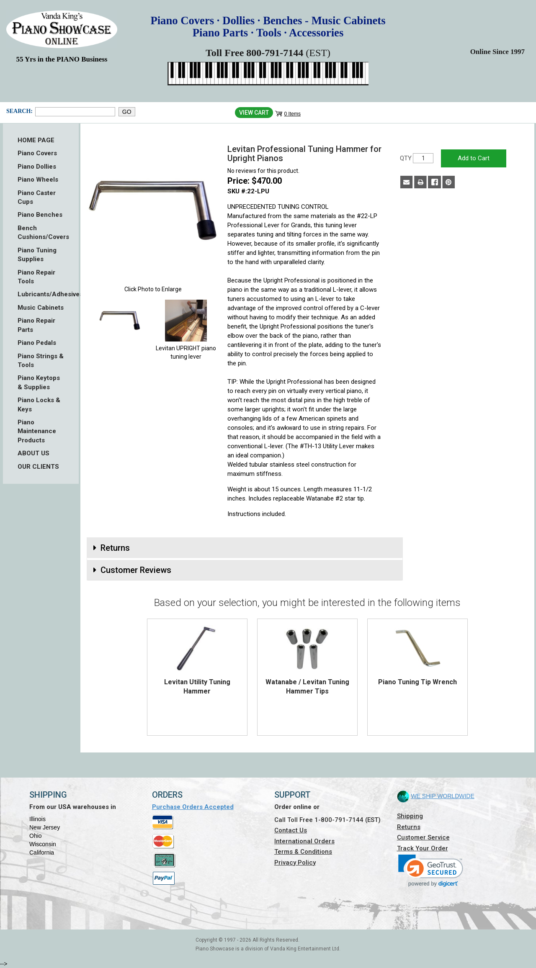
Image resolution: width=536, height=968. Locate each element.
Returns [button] (115, 547)
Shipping (410, 816)
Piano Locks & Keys (39, 404)
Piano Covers (37, 153)
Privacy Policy (295, 862)
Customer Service (423, 837)
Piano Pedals (37, 343)
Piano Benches (40, 214)
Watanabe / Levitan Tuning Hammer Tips (307, 686)
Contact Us (290, 830)
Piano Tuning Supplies (37, 254)
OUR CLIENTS (38, 466)
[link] (430, 871)
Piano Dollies (37, 166)
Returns (408, 827)
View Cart (254, 112)
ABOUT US (33, 453)
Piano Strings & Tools (41, 360)
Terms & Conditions (303, 851)
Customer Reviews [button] (135, 570)
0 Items (292, 114)
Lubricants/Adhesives (41, 294)
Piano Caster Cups (37, 197)
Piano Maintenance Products (37, 431)
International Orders (304, 841)
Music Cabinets (41, 307)
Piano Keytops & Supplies (39, 382)
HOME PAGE (36, 140)
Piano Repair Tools (36, 277)
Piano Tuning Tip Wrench (417, 682)
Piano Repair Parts (36, 325)
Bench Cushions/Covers (41, 232)
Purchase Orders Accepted (193, 807)
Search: (18, 111)
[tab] (244, 548)
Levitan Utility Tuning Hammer (197, 686)
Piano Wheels (38, 179)
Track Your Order (422, 848)
